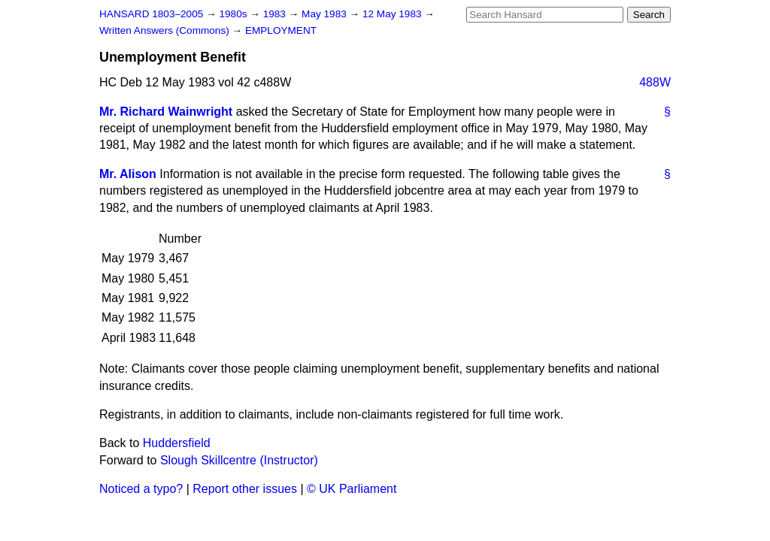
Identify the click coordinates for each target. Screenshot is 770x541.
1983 (276, 14)
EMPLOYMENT (281, 30)
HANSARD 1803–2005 (151, 14)
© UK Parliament (351, 488)
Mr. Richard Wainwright (165, 111)
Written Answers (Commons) (165, 30)
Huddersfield (177, 443)
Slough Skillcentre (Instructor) (239, 460)
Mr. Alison (127, 174)
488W (655, 82)
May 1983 (325, 14)
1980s (234, 14)
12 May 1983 (393, 14)
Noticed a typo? (141, 488)
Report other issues (244, 488)
